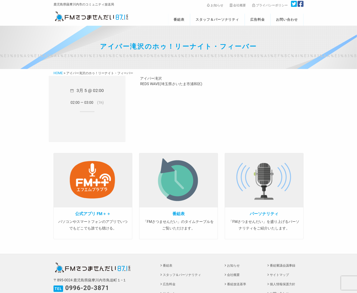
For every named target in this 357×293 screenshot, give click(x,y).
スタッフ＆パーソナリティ (217, 20)
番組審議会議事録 (282, 266)
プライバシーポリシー (270, 5)
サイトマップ (279, 275)
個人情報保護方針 (282, 284)
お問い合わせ (287, 20)
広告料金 (257, 20)
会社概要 (238, 5)
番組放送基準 (236, 284)
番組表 (178, 20)
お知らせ (215, 5)
